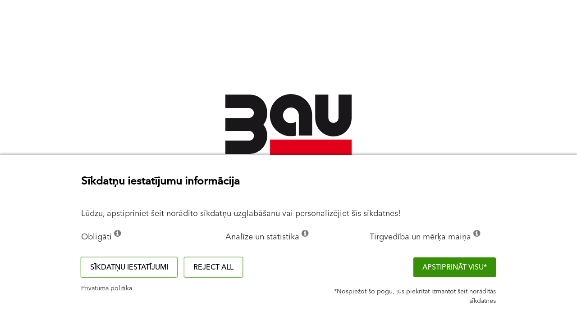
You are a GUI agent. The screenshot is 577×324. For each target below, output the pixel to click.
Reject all (213, 267)
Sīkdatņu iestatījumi (129, 267)
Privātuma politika (106, 288)
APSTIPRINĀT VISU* (454, 267)
